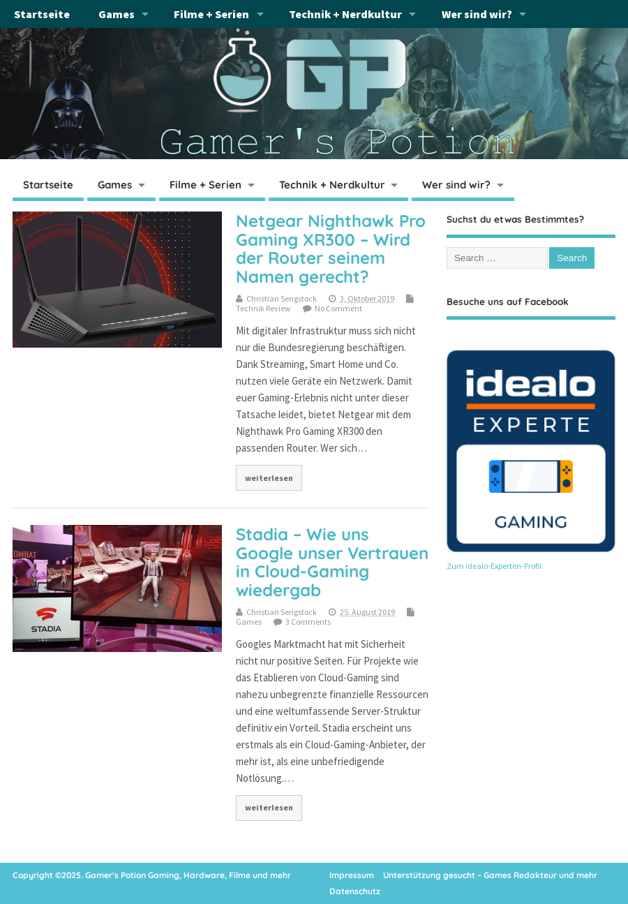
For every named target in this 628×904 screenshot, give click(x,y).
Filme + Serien (211, 14)
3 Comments (308, 621)
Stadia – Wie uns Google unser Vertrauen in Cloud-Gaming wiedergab (332, 562)
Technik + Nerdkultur (345, 14)
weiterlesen (269, 478)
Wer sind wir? (477, 14)
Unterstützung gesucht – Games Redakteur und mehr (490, 875)
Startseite (42, 14)
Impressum (351, 875)
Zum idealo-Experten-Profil (494, 566)
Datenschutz (354, 891)
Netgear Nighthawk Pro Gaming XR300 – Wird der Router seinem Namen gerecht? (331, 248)
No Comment (338, 308)
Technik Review (263, 308)
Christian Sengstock (281, 298)
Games (116, 14)
